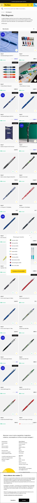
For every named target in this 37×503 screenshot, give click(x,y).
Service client (4, 443)
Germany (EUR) (14, 257)
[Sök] (18, 8)
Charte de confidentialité (7, 457)
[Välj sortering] (18, 29)
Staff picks (21, 453)
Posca (20, 461)
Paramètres (13, 500)
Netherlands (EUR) (15, 259)
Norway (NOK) (14, 243)
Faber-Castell (22, 460)
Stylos (20, 445)
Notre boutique (5, 447)
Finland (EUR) (13, 248)
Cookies (3, 460)
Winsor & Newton (22, 462)
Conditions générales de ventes (8, 456)
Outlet (20, 450)
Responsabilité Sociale (6, 453)
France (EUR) (13, 254)
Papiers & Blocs (22, 447)
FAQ (2, 444)
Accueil (2, 12)
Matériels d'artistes (23, 442)
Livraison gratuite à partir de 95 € (18, 1)
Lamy (20, 458)
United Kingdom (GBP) (15, 262)
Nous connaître (5, 446)
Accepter (24, 500)
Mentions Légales (5, 459)
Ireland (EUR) (13, 251)
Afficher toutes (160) (23, 464)
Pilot (20, 457)
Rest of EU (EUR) (14, 265)
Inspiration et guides (6, 452)
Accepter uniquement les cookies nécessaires (13, 495)
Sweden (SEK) (14, 240)
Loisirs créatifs (22, 444)
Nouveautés (21, 451)
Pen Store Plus (5, 450)
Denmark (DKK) (14, 245)
